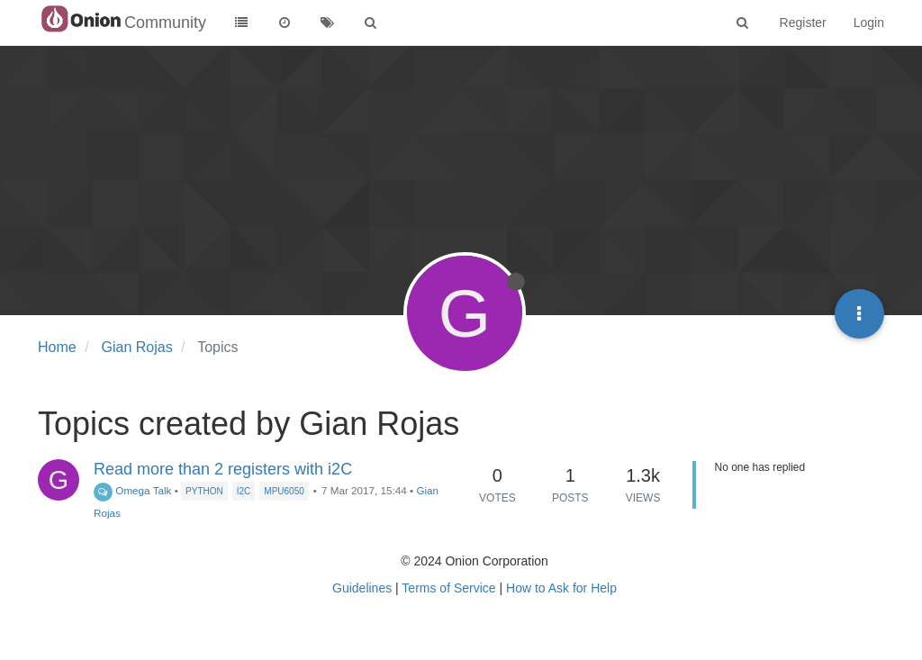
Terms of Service (448, 588)
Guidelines (362, 588)
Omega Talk (132, 490)
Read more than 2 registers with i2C (223, 469)
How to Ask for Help (561, 588)
